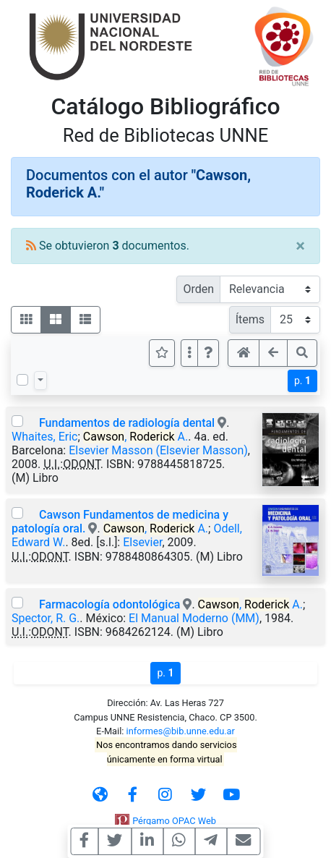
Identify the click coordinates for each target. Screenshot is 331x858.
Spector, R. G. (45, 618)
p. (302, 380)
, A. (135, 436)
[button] (208, 353)
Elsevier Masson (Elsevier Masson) (158, 450)
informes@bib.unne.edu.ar (180, 731)
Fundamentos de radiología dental (127, 423)
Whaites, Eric (44, 436)
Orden (198, 289)
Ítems (250, 319)
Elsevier (142, 542)
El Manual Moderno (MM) (194, 618)
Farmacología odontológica (109, 604)
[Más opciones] (189, 353)
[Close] (300, 246)
